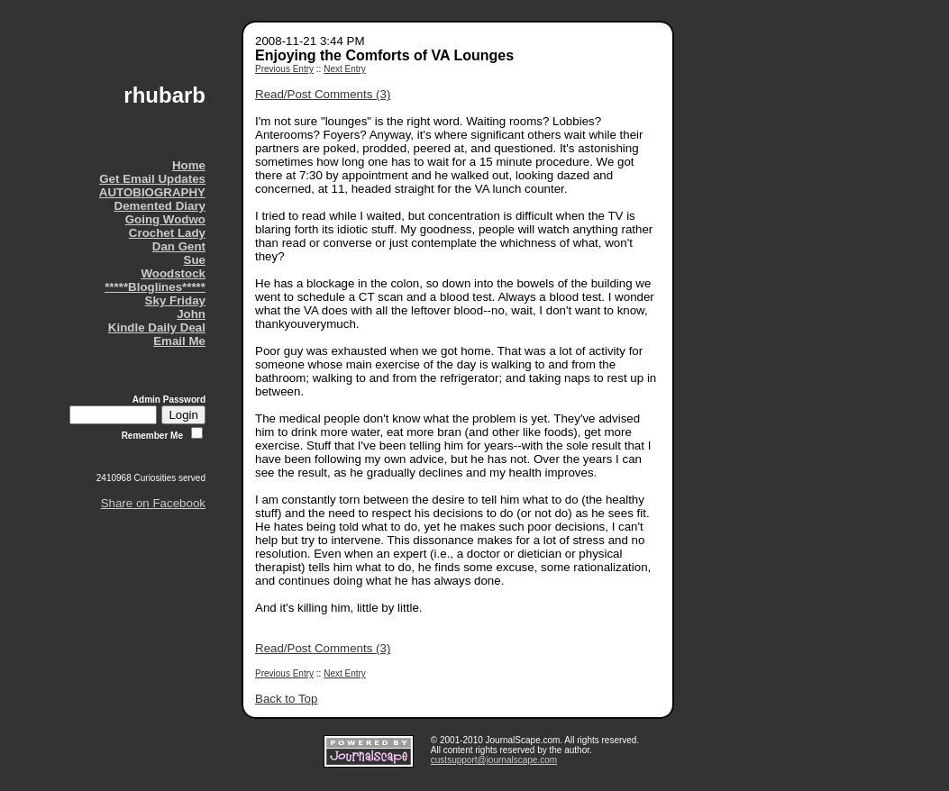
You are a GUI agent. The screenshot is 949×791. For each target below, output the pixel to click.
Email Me (179, 341)
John (191, 314)
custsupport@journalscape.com (494, 760)
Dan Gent (178, 246)
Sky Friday (175, 300)
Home (188, 165)
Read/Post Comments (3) (322, 94)
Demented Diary (159, 206)
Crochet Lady (167, 233)
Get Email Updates (152, 179)
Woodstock (173, 273)
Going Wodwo (165, 219)
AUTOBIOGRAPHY (152, 192)
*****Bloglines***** (155, 287)
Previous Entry (284, 69)
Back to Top (286, 698)
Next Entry (345, 69)
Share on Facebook (153, 503)
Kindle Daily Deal (156, 327)
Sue (194, 260)
